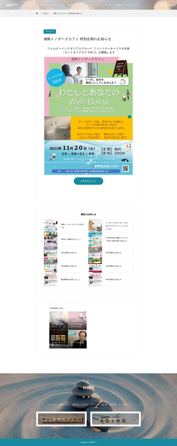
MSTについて (58, 5)
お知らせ (71, 5)
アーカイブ (96, 5)
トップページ (43, 5)
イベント (83, 5)
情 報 (108, 5)
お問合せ (119, 5)
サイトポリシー (133, 5)
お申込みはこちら (88, 181)
